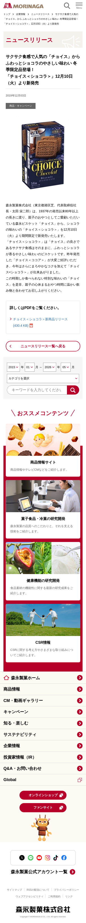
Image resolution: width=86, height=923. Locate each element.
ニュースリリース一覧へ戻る (43, 346)
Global (42, 779)
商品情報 (11, 689)
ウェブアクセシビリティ (29, 896)
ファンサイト (48, 808)
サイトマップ (14, 889)
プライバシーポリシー (66, 889)
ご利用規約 (54, 896)
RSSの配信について (38, 889)
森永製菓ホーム (25, 678)
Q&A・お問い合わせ (22, 768)
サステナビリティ (19, 734)
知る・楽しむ (15, 723)
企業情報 (11, 745)
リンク (69, 896)
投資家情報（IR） (19, 757)
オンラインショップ (46, 795)
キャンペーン (15, 712)
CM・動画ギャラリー (23, 700)
